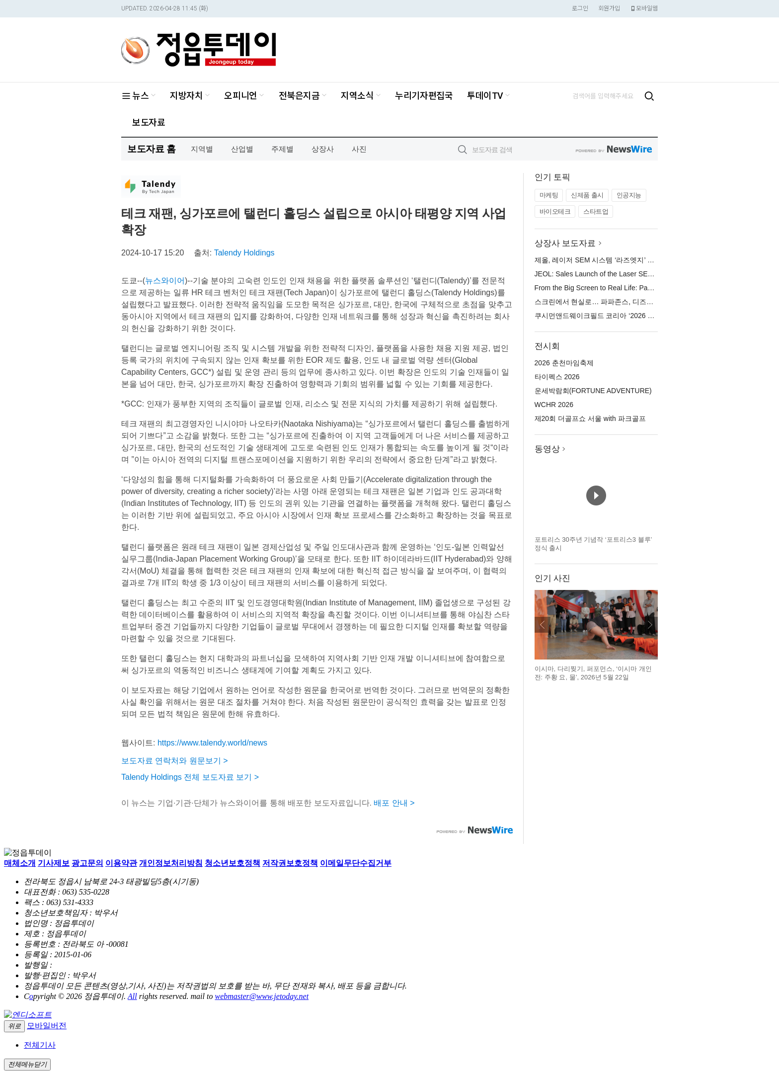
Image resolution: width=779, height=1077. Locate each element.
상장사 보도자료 (565, 243)
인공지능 (629, 195)
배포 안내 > (394, 803)
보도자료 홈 (151, 149)
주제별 (282, 149)
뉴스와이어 (165, 280)
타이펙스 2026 (557, 377)
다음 (650, 625)
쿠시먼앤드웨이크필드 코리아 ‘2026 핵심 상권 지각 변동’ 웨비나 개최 (642, 316)
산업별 (242, 149)
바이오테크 (555, 211)
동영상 (547, 449)
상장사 (323, 149)
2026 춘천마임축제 (564, 363)
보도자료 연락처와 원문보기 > (174, 760)
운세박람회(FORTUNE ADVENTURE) (593, 391)
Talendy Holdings (244, 253)
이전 (542, 625)
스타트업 (595, 211)
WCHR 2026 (554, 405)
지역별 (202, 149)
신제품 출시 (587, 195)
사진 (359, 149)
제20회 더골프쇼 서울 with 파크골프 (590, 418)
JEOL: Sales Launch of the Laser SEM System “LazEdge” (624, 274)
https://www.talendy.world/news (212, 743)
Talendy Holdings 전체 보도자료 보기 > (190, 777)
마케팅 (549, 195)
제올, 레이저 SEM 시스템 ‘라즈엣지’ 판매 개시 (606, 260)
